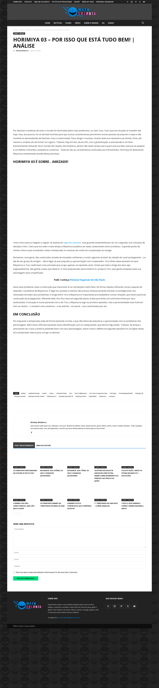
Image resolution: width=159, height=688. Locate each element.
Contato (28, 2)
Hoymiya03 (92, 396)
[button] (143, 23)
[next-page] (18, 513)
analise (23, 393)
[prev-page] (14, 513)
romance (112, 396)
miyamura (102, 396)
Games (111, 23)
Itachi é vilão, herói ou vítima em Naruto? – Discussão (131, 473)
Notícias (58, 23)
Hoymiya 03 (139, 393)
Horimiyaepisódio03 (126, 393)
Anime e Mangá (91, 23)
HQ (103, 23)
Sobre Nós (17, 2)
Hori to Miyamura (81, 393)
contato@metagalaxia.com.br (69, 617)
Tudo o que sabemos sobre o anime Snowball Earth (132, 506)
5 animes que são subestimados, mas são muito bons (24, 506)
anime (44, 393)
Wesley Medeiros (22, 51)
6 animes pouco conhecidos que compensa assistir (79, 506)
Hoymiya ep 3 (51, 396)
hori (70, 393)
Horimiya (113, 393)
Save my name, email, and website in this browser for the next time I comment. (47, 572)
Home (47, 23)
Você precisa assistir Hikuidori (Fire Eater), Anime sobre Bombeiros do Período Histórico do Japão (106, 475)
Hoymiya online (81, 396)
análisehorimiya (34, 393)
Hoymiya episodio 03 (66, 396)
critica (51, 393)
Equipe (77, 2)
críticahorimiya (61, 393)
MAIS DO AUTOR (43, 445)
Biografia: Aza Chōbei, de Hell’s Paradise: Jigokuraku (51, 473)
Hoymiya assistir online (36, 396)
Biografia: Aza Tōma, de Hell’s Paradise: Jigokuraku (78, 473)
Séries (77, 23)
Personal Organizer (104, 2)
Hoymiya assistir (20, 396)
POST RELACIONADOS (24, 445)
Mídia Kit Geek (88, 2)
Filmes (68, 23)
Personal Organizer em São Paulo (87, 279)
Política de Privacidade (62, 2)
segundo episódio (72, 242)
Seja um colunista (42, 2)
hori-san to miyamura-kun (98, 393)
